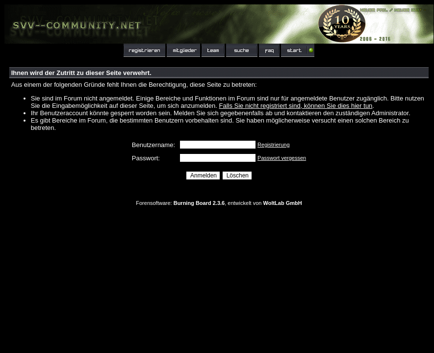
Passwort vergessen (281, 158)
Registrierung (273, 145)
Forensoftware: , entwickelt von (219, 203)
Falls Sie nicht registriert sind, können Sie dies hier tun (295, 105)
